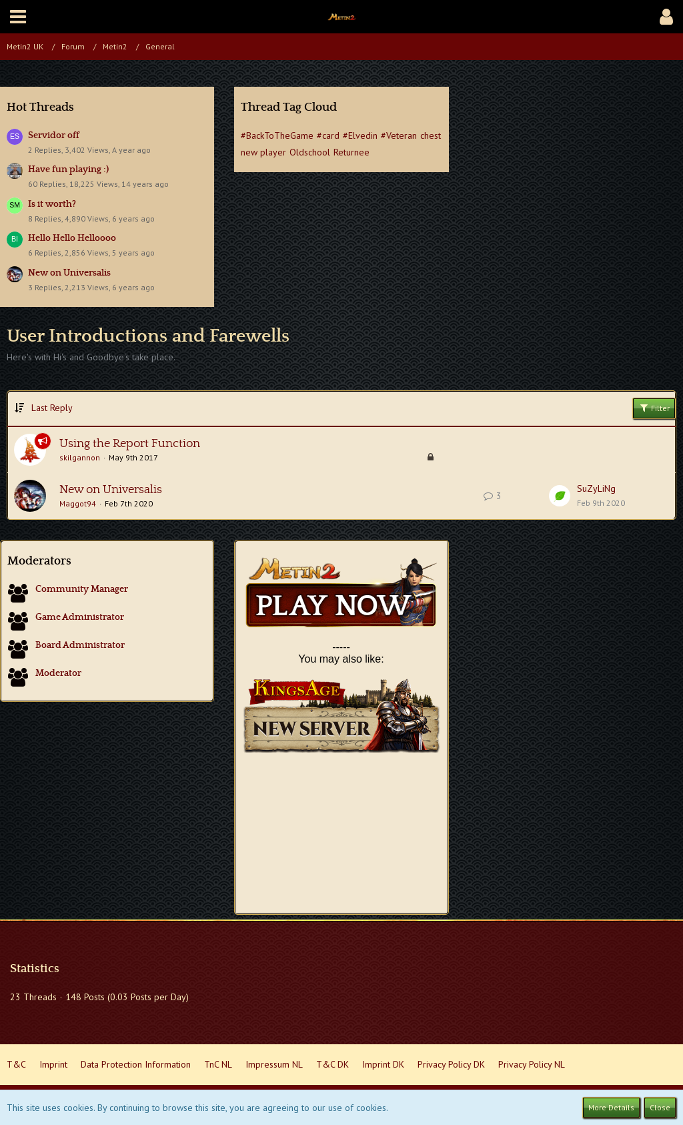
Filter (654, 407)
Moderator (58, 673)
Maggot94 (77, 503)
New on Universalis (69, 273)
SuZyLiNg (596, 488)
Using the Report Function (129, 443)
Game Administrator (79, 617)
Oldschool (309, 152)
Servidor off (53, 135)
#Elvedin (360, 135)
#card (328, 135)
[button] (18, 16)
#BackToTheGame (277, 135)
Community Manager (81, 589)
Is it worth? (52, 204)
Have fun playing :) (68, 169)
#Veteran (399, 135)
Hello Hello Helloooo (72, 238)
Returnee (351, 152)
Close (660, 1107)
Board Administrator (80, 645)
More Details (611, 1107)
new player (263, 152)
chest (430, 135)
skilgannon (79, 457)
